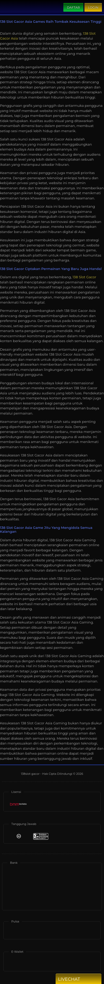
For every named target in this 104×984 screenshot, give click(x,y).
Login (93, 7)
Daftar (73, 7)
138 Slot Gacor (84, 277)
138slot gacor (30, 774)
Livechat (78, 979)
